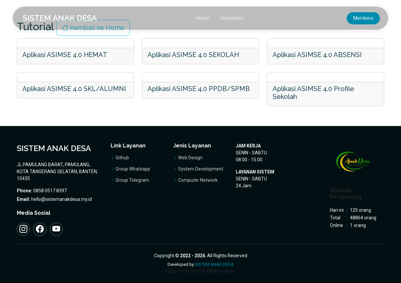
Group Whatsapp (133, 169)
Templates (231, 18)
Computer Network (198, 180)
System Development (200, 169)
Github (122, 157)
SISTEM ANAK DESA (214, 264)
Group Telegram (132, 180)
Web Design (190, 157)
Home (202, 18)
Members (363, 18)
